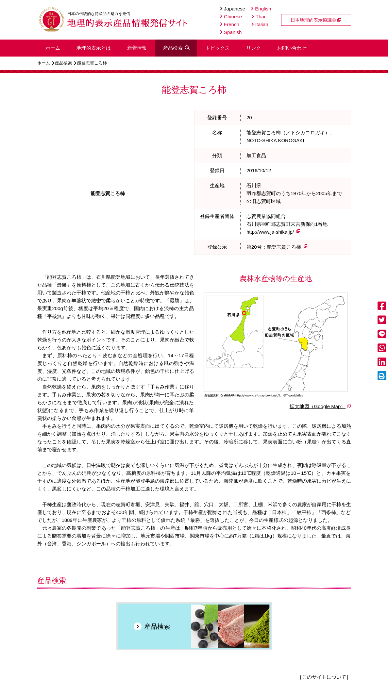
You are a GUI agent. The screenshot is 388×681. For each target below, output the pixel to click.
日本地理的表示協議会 (316, 20)
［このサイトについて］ (324, 677)
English (261, 8)
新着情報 (137, 48)
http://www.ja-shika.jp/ (270, 232)
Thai (258, 16)
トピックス (217, 48)
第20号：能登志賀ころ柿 (273, 247)
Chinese (231, 16)
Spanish (231, 32)
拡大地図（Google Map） (318, 406)
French (229, 24)
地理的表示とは (93, 48)
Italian (259, 24)
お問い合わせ (292, 48)
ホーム (43, 62)
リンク (253, 48)
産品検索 (63, 62)
